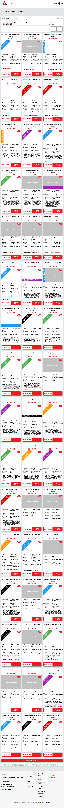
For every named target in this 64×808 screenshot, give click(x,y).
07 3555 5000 (10, 786)
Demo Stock (30, 781)
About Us (30, 786)
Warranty (40, 793)
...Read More (8, 68)
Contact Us (30, 789)
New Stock (30, 779)
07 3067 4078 (8, 781)
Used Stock (30, 784)
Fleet (39, 788)
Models (29, 776)
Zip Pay (40, 796)
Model (27, 22)
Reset (17, 18)
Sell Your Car (42, 791)
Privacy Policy (41, 802)
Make (15, 22)
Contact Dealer (16, 74)
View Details (6, 74)
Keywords (53, 22)
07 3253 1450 (8, 789)
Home (29, 774)
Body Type (4, 26)
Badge (40, 22)
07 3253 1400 (9, 784)
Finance (40, 786)
